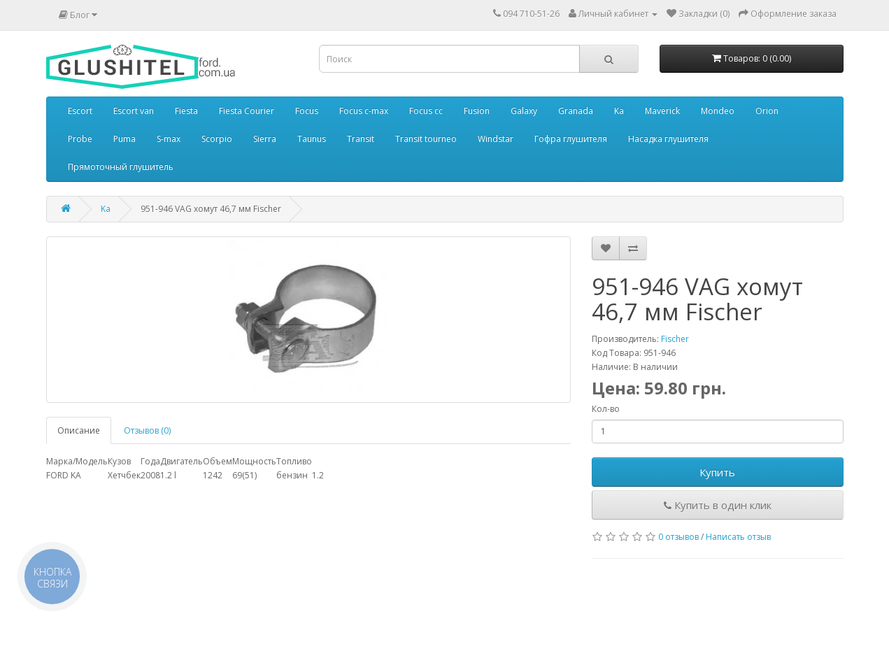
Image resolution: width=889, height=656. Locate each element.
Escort (80, 111)
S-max (168, 139)
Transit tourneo (426, 139)
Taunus (311, 139)
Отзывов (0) (147, 430)
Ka (619, 111)
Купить (717, 472)
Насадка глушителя (668, 139)
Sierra (264, 139)
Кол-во (606, 409)
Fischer (675, 339)
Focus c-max (363, 111)
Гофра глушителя (570, 139)
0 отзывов (678, 537)
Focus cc (426, 111)
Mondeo (717, 111)
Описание (78, 430)
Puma (124, 139)
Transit (360, 139)
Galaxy (524, 111)
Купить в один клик (717, 505)
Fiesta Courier (246, 111)
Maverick (662, 111)
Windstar (495, 139)
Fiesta (186, 111)
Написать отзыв (738, 537)
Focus (306, 111)
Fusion (477, 111)
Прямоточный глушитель (120, 167)
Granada (575, 111)
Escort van (133, 111)
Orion (766, 111)
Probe (80, 139)
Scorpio (216, 139)
